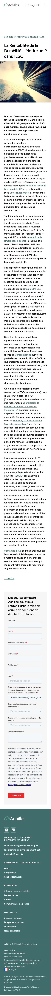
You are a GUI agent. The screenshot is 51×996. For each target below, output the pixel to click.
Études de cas (11, 895)
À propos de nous (13, 918)
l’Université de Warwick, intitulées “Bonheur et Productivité (21, 406)
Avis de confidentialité (14, 953)
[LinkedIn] (13, 830)
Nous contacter (12, 930)
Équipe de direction (14, 922)
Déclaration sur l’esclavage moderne (21, 963)
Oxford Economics (19, 193)
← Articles (9, 578)
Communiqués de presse (16, 903)
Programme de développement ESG (22, 849)
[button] (33, 5)
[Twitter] (6, 830)
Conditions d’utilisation (14, 966)
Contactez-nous (12, 551)
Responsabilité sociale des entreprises (22, 960)
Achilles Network (12, 876)
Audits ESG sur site (13, 854)
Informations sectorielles (17, 891)
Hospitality (10, 872)
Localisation (10, 926)
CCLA (20, 476)
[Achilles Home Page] (11, 4)
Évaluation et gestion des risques (21, 845)
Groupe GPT (29, 289)
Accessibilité (10, 950)
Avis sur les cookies (13, 956)
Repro (7, 868)
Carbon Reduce (23, 355)
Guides (7, 899)
